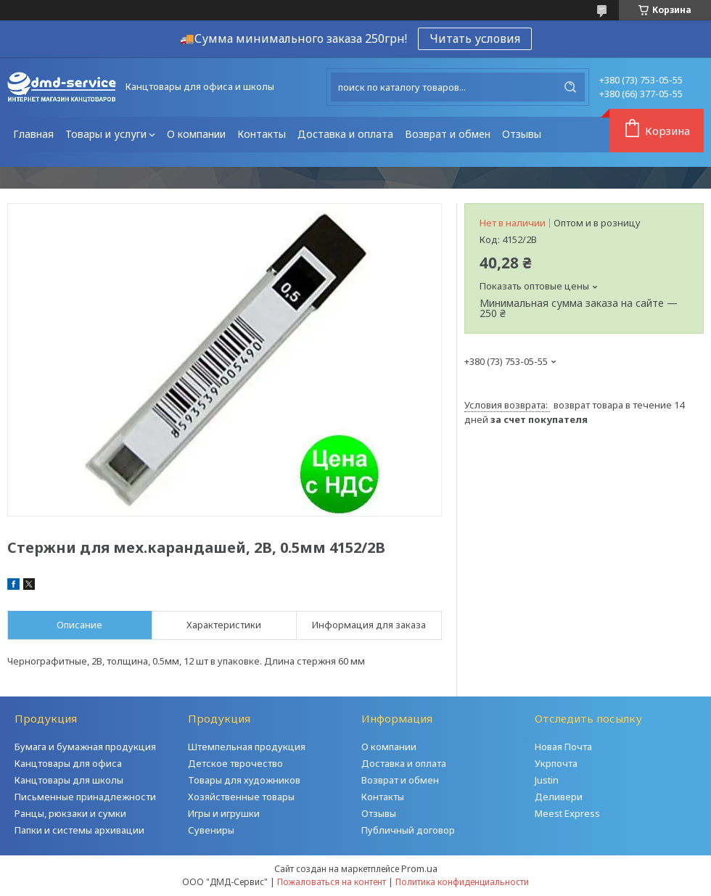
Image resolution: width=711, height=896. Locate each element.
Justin (547, 779)
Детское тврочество (235, 763)
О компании (196, 134)
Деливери (559, 796)
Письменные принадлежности (85, 796)
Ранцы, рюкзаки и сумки (70, 813)
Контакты (261, 134)
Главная (33, 134)
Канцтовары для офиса (68, 763)
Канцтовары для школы (69, 779)
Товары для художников (244, 779)
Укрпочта (556, 763)
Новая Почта (563, 746)
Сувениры (211, 830)
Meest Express (567, 813)
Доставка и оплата (345, 134)
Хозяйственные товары (241, 796)
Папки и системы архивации (79, 830)
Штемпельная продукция (246, 746)
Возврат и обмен (447, 134)
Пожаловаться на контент (331, 882)
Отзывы (521, 134)
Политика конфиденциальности (462, 882)
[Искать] (570, 87)
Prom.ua (419, 868)
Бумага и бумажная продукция (85, 746)
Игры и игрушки (224, 813)
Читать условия (475, 38)
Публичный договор (408, 830)
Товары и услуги (106, 134)
